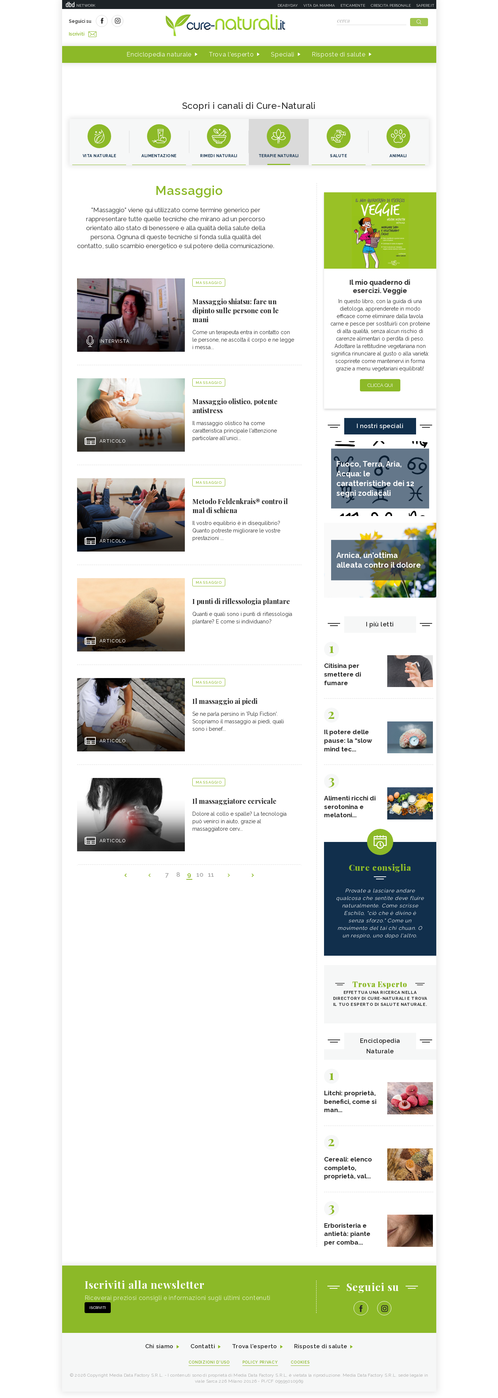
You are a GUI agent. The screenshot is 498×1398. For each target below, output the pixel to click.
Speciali (282, 51)
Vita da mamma (319, 5)
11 (210, 874)
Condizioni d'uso (207, 1368)
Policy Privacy (260, 1368)
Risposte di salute (339, 51)
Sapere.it (425, 5)
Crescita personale (391, 5)
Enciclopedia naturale (159, 51)
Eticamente (352, 5)
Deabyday (288, 5)
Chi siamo (157, 1352)
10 (199, 874)
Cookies (302, 1368)
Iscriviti (153, 21)
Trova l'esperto (231, 51)
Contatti (201, 1352)
